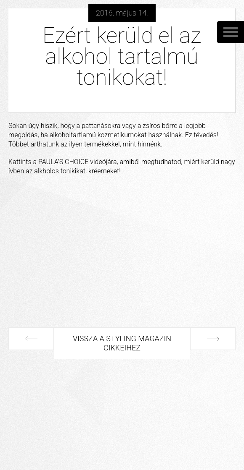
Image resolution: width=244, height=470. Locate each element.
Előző (31, 338)
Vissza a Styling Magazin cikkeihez (124, 343)
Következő (31, 370)
